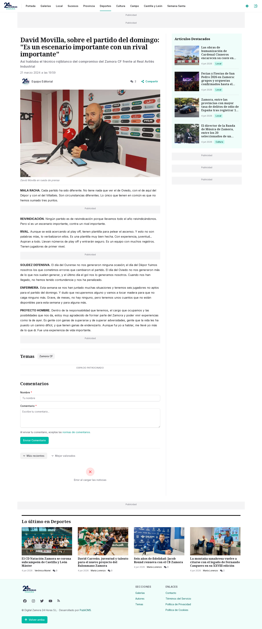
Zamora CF (46, 356)
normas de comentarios (76, 432)
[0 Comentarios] (55, 570)
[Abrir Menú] (255, 6)
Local (219, 63)
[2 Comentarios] (222, 570)
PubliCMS (85, 610)
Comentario (28, 405)
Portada (31, 5)
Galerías (45, 5)
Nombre (26, 392)
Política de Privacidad (178, 604)
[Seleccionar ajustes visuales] (247, 6)
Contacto (171, 592)
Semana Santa (176, 5)
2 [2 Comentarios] (133, 81)
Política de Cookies (177, 609)
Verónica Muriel (43, 570)
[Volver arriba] (34, 619)
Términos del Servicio (178, 598)
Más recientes (33, 455)
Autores (139, 598)
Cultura (220, 141)
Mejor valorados (63, 455)
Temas (139, 604)
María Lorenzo (98, 570)
